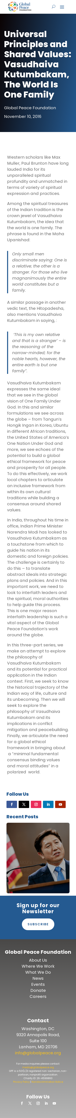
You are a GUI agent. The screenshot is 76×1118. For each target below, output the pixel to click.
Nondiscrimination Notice (47, 1082)
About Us (38, 960)
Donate (38, 990)
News (38, 978)
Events (38, 984)
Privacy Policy (21, 1082)
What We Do (38, 972)
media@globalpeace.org (38, 1067)
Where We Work (38, 966)
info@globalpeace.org (38, 1053)
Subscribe (38, 924)
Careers (38, 996)
